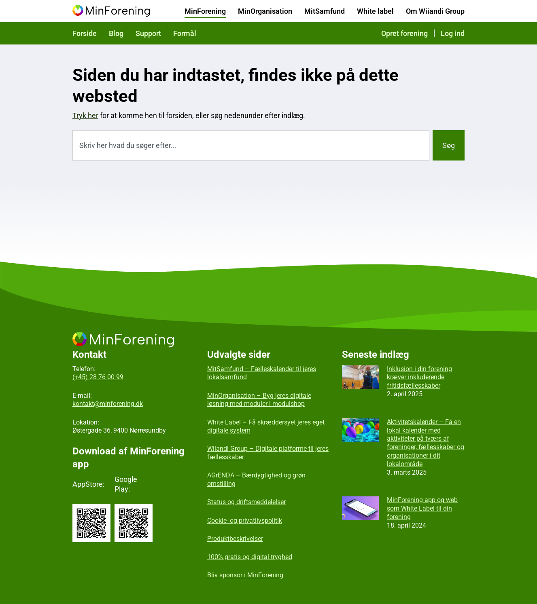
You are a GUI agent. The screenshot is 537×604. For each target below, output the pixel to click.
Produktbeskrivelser (235, 539)
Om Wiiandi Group (435, 11)
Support (148, 33)
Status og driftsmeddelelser (246, 502)
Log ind (453, 33)
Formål (184, 33)
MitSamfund (324, 11)
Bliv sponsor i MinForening (245, 575)
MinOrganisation (265, 11)
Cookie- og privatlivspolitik (244, 520)
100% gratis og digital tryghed (249, 557)
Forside (84, 33)
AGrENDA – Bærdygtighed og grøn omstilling (256, 479)
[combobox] (251, 145)
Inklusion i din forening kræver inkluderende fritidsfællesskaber (419, 377)
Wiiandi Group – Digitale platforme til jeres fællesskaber (268, 453)
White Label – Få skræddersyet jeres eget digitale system (266, 426)
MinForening (205, 11)
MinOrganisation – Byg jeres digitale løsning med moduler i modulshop (259, 400)
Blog (116, 33)
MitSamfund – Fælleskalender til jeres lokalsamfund (261, 373)
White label (375, 11)
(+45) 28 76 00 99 (97, 377)
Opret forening (404, 33)
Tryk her (85, 115)
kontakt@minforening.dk (107, 404)
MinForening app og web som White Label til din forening (422, 508)
